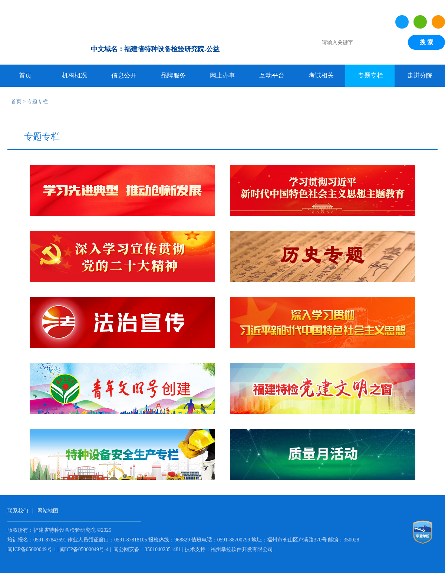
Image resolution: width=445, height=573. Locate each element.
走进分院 (419, 75)
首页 (25, 75)
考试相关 (321, 75)
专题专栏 (370, 75)
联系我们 (17, 511)
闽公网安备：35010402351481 (147, 549)
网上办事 (222, 75)
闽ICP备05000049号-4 (84, 549)
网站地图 (47, 511)
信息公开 (123, 75)
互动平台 (271, 75)
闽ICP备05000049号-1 (31, 549)
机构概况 (74, 75)
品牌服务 (173, 75)
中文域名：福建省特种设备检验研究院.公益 (155, 49)
